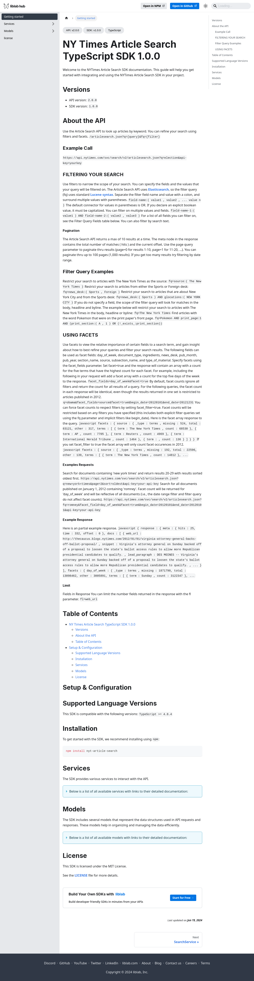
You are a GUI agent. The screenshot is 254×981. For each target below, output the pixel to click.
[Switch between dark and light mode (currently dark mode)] (205, 6)
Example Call (222, 32)
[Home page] (66, 18)
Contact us (173, 963)
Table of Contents (88, 641)
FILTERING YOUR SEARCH (230, 37)
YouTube (80, 963)
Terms (205, 963)
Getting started (13, 16)
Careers (191, 963)
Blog (158, 963)
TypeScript (114, 30)
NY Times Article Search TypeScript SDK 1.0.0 (102, 624)
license (8, 38)
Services (81, 665)
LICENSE (81, 875)
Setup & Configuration (85, 647)
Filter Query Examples (228, 43)
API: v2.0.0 (72, 30)
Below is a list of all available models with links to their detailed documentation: (128, 837)
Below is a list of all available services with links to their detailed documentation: (128, 791)
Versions (81, 629)
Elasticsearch (158, 189)
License (81, 677)
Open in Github (182, 6)
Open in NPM (152, 6)
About (146, 963)
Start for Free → (183, 898)
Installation (83, 659)
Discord (49, 963)
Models (80, 671)
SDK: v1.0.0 (94, 30)
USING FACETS (223, 49)
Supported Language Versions (97, 653)
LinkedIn (111, 963)
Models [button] (8, 31)
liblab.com (130, 963)
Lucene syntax (101, 194)
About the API (85, 635)
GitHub (64, 963)
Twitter (96, 963)
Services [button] (9, 24)
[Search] (231, 6)
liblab (120, 894)
